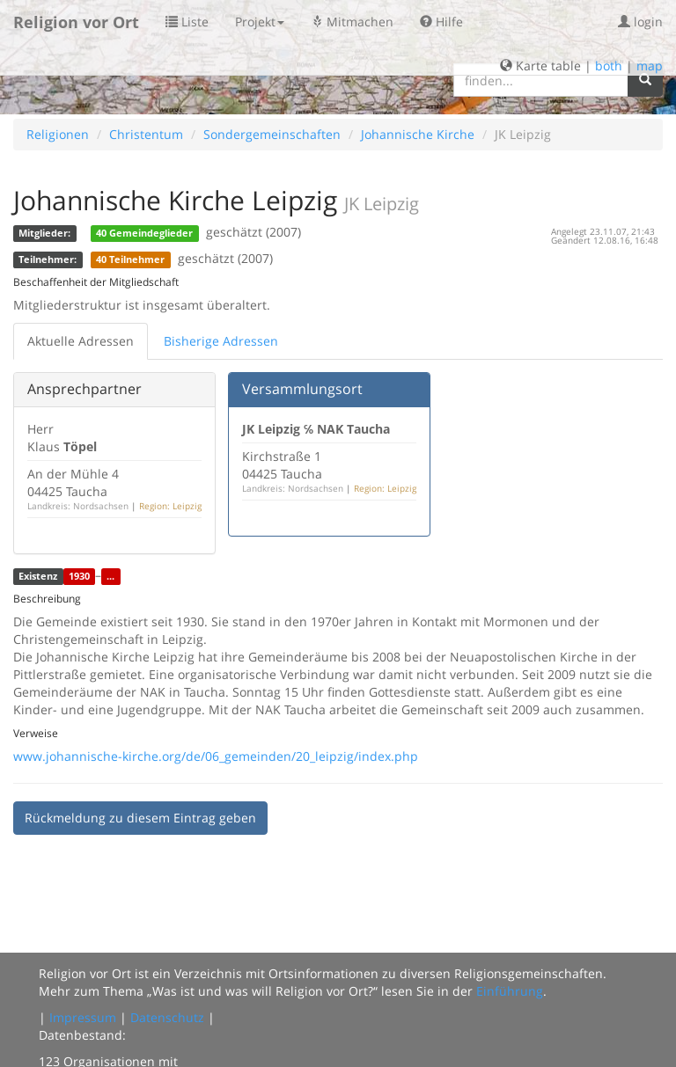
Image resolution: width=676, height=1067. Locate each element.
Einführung (509, 991)
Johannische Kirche (417, 134)
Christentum (146, 134)
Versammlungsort (302, 388)
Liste (187, 21)
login (640, 21)
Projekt (259, 21)
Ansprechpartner (84, 388)
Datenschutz (167, 1017)
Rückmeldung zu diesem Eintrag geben (140, 817)
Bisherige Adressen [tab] (221, 341)
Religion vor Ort (76, 22)
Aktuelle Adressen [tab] (80, 341)
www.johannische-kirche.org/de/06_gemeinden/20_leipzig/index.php (215, 756)
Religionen (57, 134)
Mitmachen (352, 21)
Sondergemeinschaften (272, 134)
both (608, 65)
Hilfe (441, 21)
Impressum (82, 1017)
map (649, 65)
